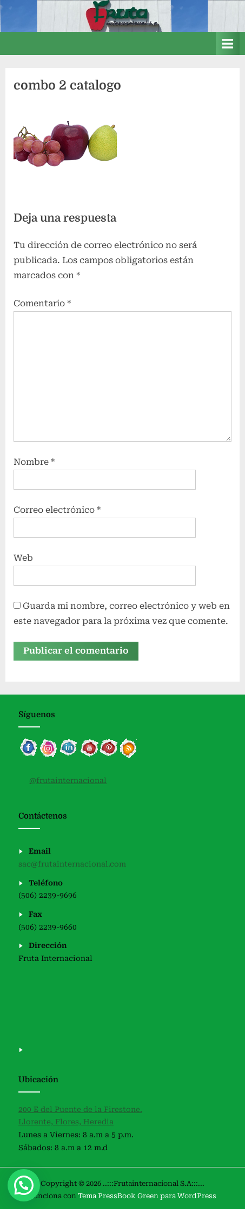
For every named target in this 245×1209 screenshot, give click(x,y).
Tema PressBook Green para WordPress (147, 1196)
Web (23, 558)
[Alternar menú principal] (228, 43)
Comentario (42, 303)
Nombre (34, 462)
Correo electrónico (57, 510)
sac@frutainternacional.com (72, 864)
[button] (24, 1185)
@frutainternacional (68, 780)
